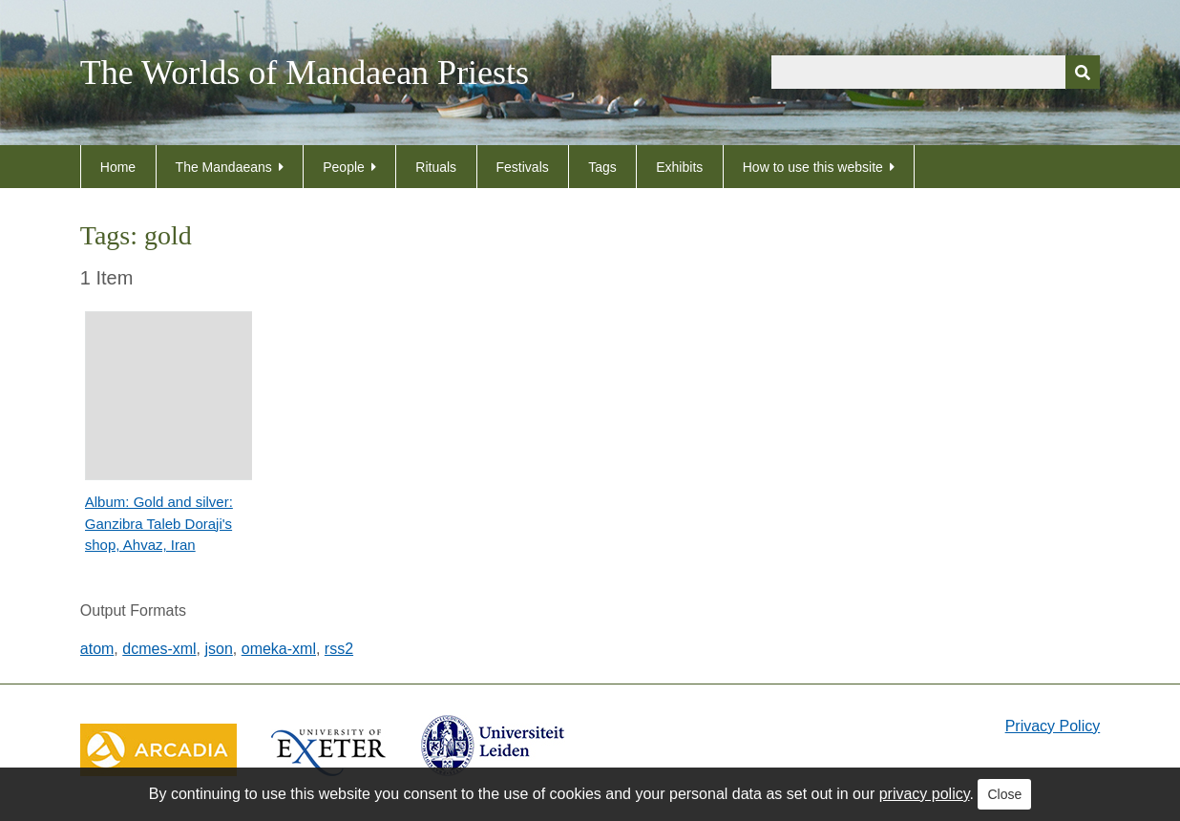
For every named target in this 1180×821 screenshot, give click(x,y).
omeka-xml (279, 649)
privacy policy (924, 794)
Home (118, 167)
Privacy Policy (1053, 726)
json (218, 649)
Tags (602, 167)
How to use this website (813, 167)
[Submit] (1082, 72)
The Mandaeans (224, 167)
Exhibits (679, 167)
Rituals (435, 167)
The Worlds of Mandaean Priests (304, 72)
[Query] (935, 72)
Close (1004, 794)
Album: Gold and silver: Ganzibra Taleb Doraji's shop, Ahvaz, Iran (159, 523)
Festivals (522, 167)
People (344, 167)
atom (97, 649)
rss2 (339, 649)
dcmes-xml (159, 649)
